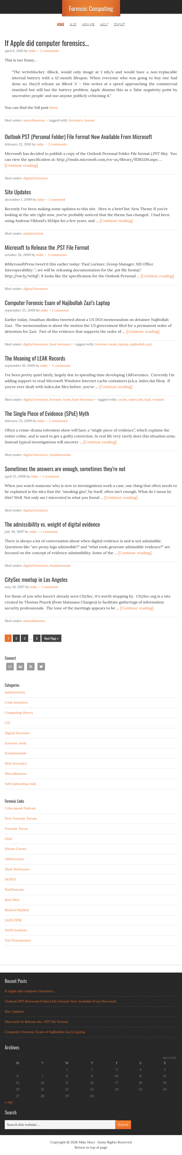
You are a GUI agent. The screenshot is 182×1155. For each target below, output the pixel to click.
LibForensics (14, 859)
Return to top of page (91, 1147)
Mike (32, 51)
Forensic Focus (16, 828)
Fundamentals (60, 455)
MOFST (10, 879)
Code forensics (16, 702)
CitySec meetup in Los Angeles (36, 579)
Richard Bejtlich (17, 910)
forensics (76, 120)
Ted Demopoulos (18, 940)
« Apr (9, 1102)
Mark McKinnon (17, 869)
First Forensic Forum (21, 818)
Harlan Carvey (16, 849)
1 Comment (57, 199)
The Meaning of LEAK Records (35, 358)
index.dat (136, 399)
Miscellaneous (34, 120)
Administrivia (33, 233)
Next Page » (51, 638)
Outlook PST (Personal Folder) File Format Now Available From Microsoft (78, 136)
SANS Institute (16, 930)
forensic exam (106, 344)
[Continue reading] (21, 165)
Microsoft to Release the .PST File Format (47, 247)
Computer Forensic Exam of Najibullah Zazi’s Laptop (57, 302)
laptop (123, 344)
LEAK (148, 399)
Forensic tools (60, 399)
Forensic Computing (91, 8)
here (54, 107)
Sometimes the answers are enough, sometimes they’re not (65, 468)
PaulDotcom (14, 889)
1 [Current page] (8, 638)
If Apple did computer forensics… (47, 42)
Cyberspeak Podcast (20, 808)
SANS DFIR (13, 920)
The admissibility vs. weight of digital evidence (52, 524)
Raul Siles (12, 900)
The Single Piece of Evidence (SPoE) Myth (47, 413)
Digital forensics (35, 178)
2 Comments (49, 51)
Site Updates (18, 191)
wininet (158, 399)
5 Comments (61, 365)
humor (90, 120)
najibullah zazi (141, 344)
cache (122, 399)
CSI (7, 723)
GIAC (9, 839)
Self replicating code (20, 784)
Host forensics (60, 344)
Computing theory (19, 712)
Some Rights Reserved (115, 1142)
